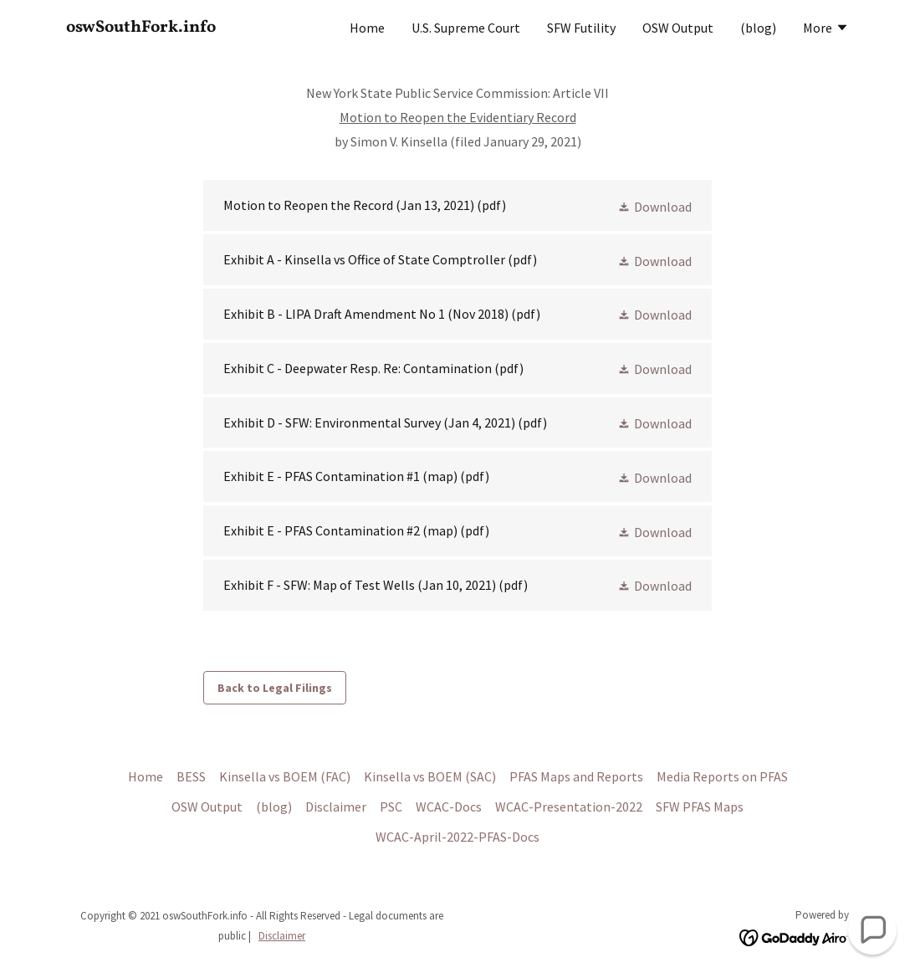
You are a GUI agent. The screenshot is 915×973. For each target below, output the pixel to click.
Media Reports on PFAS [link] (722, 776)
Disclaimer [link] (335, 806)
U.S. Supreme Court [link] (465, 27)
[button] (826, 29)
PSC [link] (391, 806)
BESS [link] (191, 776)
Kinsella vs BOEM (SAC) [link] (430, 776)
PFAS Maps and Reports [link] (576, 776)
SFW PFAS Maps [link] (700, 806)
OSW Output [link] (677, 27)
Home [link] (367, 27)
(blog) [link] (758, 27)
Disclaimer (281, 936)
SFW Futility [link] (581, 27)
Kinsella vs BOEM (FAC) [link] (284, 776)
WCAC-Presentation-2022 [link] (568, 806)
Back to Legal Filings (274, 687)
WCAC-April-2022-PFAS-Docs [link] (457, 836)
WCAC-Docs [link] (449, 806)
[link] (203, 26)
